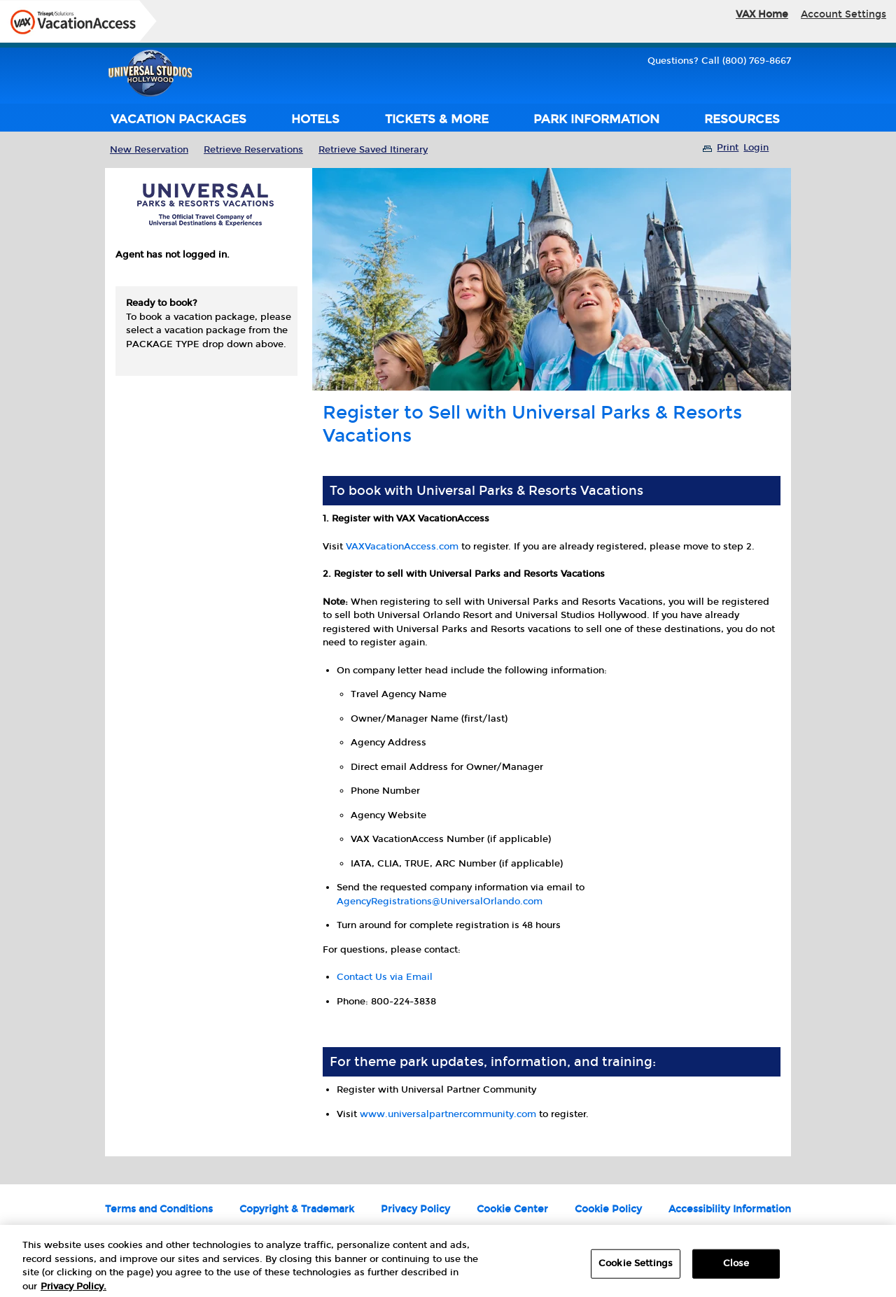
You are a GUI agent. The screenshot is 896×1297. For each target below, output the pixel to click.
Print (727, 147)
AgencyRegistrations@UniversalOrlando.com (439, 901)
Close (736, 1267)
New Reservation (149, 149)
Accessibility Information (729, 1209)
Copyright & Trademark (296, 1209)
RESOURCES (742, 119)
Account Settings (843, 14)
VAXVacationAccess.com (402, 546)
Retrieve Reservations (253, 149)
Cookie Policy (608, 1209)
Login (756, 147)
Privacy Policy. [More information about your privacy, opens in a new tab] (73, 1290)
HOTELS (315, 119)
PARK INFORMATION (596, 119)
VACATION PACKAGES (178, 119)
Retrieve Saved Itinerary (373, 149)
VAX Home (762, 14)
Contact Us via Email (385, 977)
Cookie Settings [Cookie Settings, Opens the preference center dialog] (635, 1267)
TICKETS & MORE (437, 119)
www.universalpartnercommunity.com (448, 1114)
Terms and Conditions (159, 1209)
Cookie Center (512, 1209)
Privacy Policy (415, 1209)
